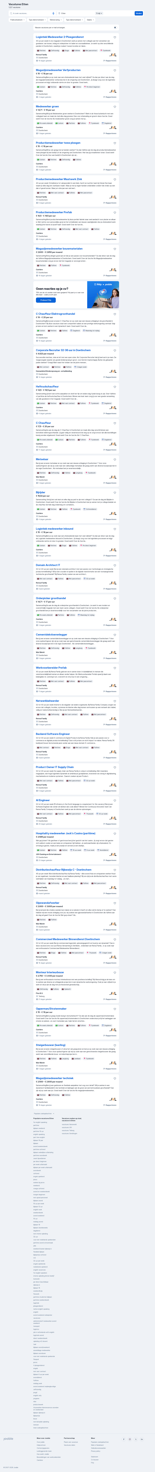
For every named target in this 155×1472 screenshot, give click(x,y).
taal (34, 1344)
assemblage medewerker (41, 1350)
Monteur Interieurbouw (50, 972)
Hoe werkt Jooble (43, 1454)
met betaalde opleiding (41, 1422)
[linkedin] (142, 1439)
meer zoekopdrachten (40, 1428)
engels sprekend (38, 1176)
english (35, 1312)
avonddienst (37, 1377)
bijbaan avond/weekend (41, 1347)
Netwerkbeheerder (47, 700)
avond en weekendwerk (41, 1191)
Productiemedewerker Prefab (54, 212)
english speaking (39, 1134)
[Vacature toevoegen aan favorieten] (115, 37)
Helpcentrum (41, 1445)
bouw (35, 1419)
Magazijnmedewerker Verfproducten (58, 70)
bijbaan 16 (36, 1225)
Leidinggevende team (44, 1451)
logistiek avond (38, 1335)
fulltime (36, 1380)
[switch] (115, 27)
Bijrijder (40, 492)
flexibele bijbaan (38, 1252)
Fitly (92, 1463)
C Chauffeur (43, 422)
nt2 (34, 1258)
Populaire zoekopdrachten (44, 1114)
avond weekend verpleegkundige (44, 1386)
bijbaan (35, 1143)
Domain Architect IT (48, 565)
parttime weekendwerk (41, 1300)
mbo (34, 1401)
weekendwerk (38, 1213)
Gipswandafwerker (47, 902)
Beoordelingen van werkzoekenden (49, 1457)
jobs (34, 1246)
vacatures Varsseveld (69, 1124)
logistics (36, 1329)
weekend (36, 1185)
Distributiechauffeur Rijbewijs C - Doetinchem (63, 869)
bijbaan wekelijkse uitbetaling (43, 1152)
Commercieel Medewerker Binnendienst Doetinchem (68, 939)
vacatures (36, 1318)
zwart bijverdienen (39, 1158)
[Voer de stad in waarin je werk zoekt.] (80, 13)
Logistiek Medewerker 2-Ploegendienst (60, 37)
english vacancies (39, 1270)
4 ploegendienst (39, 1365)
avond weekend (38, 1216)
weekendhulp (37, 1291)
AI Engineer (43, 800)
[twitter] (136, 1439)
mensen (36, 1425)
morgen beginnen (39, 1194)
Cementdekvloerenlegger (51, 634)
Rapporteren (109, 61)
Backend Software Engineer (53, 734)
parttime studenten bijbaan (42, 1297)
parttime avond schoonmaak (43, 1243)
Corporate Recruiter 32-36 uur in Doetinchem (63, 350)
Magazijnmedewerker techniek (54, 1078)
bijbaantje (36, 1416)
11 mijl (99, 13)
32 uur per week (38, 1261)
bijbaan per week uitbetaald (42, 1167)
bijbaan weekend (39, 1128)
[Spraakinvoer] (53, 13)
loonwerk (36, 1279)
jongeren (36, 1398)
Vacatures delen (69, 1445)
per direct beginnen (39, 1161)
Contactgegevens (43, 1448)
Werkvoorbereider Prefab (51, 667)
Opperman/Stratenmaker (51, 1008)
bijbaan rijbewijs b (39, 1413)
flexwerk (36, 1294)
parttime (36, 1125)
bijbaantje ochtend (39, 1255)
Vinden (139, 13)
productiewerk (38, 1404)
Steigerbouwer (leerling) (50, 1045)
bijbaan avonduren (39, 1353)
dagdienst (36, 1231)
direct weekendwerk (40, 1338)
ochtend (36, 1173)
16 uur (35, 1219)
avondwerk (37, 1170)
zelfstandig (37, 1389)
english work (37, 1210)
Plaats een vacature (71, 1442)
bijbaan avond (38, 1200)
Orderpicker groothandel (51, 598)
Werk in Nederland (97, 1445)
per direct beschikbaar (40, 1282)
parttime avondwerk (40, 1155)
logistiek (36, 1303)
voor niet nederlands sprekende (44, 1356)
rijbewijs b (36, 1285)
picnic (35, 1362)
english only (37, 1395)
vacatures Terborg (68, 1130)
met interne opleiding (40, 1234)
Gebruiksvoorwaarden (98, 1448)
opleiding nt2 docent (40, 1341)
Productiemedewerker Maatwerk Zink (59, 179)
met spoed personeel (40, 1197)
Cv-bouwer (94, 1460)
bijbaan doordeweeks (40, 1228)
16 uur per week (38, 1203)
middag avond (38, 1222)
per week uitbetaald (40, 1164)
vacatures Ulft (67, 1127)
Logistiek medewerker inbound (54, 528)
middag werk (37, 1383)
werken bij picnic (39, 1182)
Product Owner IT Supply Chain (55, 767)
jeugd (35, 1392)
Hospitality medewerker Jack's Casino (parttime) (65, 833)
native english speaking (41, 1309)
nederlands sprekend (40, 1267)
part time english (39, 1137)
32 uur (35, 1237)
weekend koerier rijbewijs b (42, 1249)
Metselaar (42, 459)
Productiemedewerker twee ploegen (58, 142)
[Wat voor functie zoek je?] (32, 13)
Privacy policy (95, 1451)
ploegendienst (38, 1306)
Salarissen (94, 1457)
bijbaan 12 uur (38, 1207)
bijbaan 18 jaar (38, 1140)
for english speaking (40, 1122)
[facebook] (124, 1439)
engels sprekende (39, 1264)
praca (35, 1179)
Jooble (16, 1467)
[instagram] (130, 1439)
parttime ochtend (39, 1149)
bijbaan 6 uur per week (41, 1374)
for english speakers (40, 1273)
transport (36, 1326)
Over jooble (40, 1442)
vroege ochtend (38, 1188)
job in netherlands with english (43, 1332)
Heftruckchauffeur (47, 386)
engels (35, 1368)
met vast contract (39, 1371)
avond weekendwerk (40, 1146)
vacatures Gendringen (69, 1133)
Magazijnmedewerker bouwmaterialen (59, 248)
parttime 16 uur (38, 1131)
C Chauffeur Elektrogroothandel (55, 313)
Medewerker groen (47, 106)
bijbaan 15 (36, 1288)
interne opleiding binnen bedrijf (43, 1276)
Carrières (40, 1460)
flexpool (36, 1359)
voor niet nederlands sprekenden (44, 1240)
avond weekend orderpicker (42, 1315)
